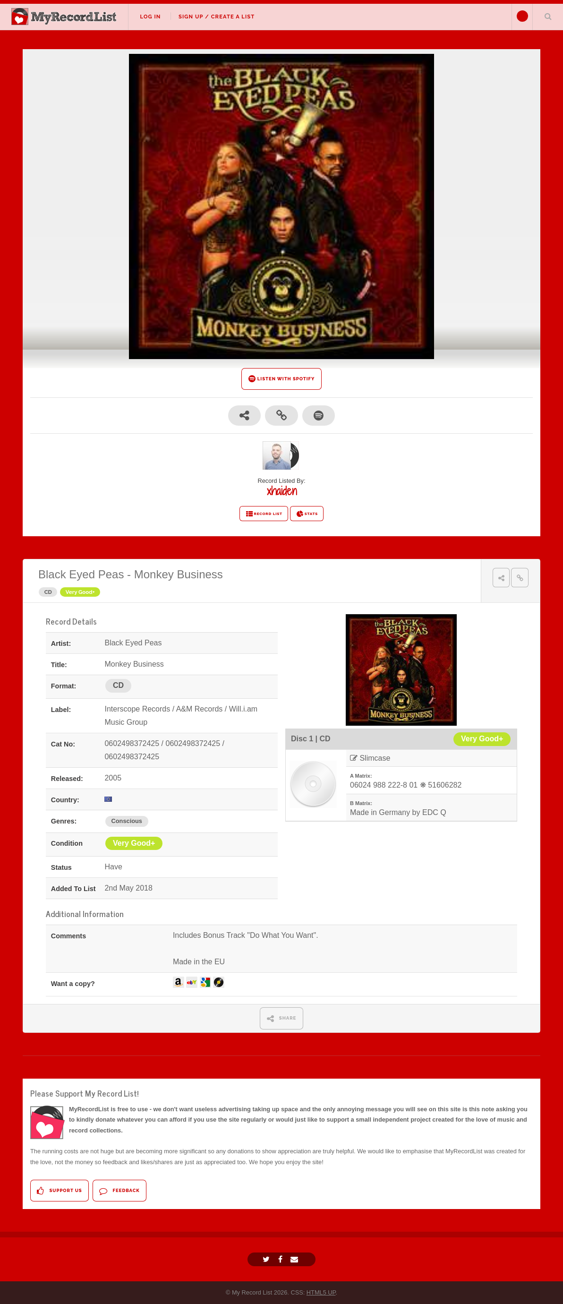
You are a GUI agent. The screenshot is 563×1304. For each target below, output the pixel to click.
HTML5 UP (321, 1292)
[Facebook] (281, 1259)
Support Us (59, 1191)
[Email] (295, 1259)
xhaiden (282, 490)
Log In (150, 16)
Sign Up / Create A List (217, 16)
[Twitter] (267, 1259)
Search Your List (548, 16)
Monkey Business (178, 574)
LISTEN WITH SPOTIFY (281, 379)
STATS (307, 514)
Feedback (119, 1191)
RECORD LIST (263, 514)
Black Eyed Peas (81, 574)
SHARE (282, 1018)
